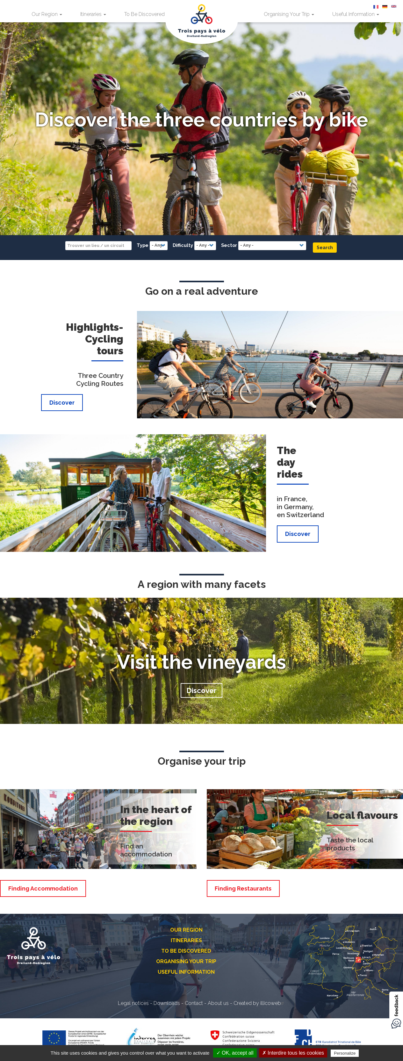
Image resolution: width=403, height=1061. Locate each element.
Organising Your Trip (289, 14)
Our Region (47, 14)
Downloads (167, 1003)
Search (325, 247)
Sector (229, 245)
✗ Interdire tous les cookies (293, 1053)
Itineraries (93, 14)
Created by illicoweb (259, 1003)
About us (218, 1003)
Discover (62, 402)
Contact (194, 1003)
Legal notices (133, 1003)
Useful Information (355, 14)
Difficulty (183, 245)
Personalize (345, 1053)
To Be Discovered (146, 14)
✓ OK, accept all (235, 1053)
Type (142, 245)
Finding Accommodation (43, 888)
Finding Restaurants (243, 888)
